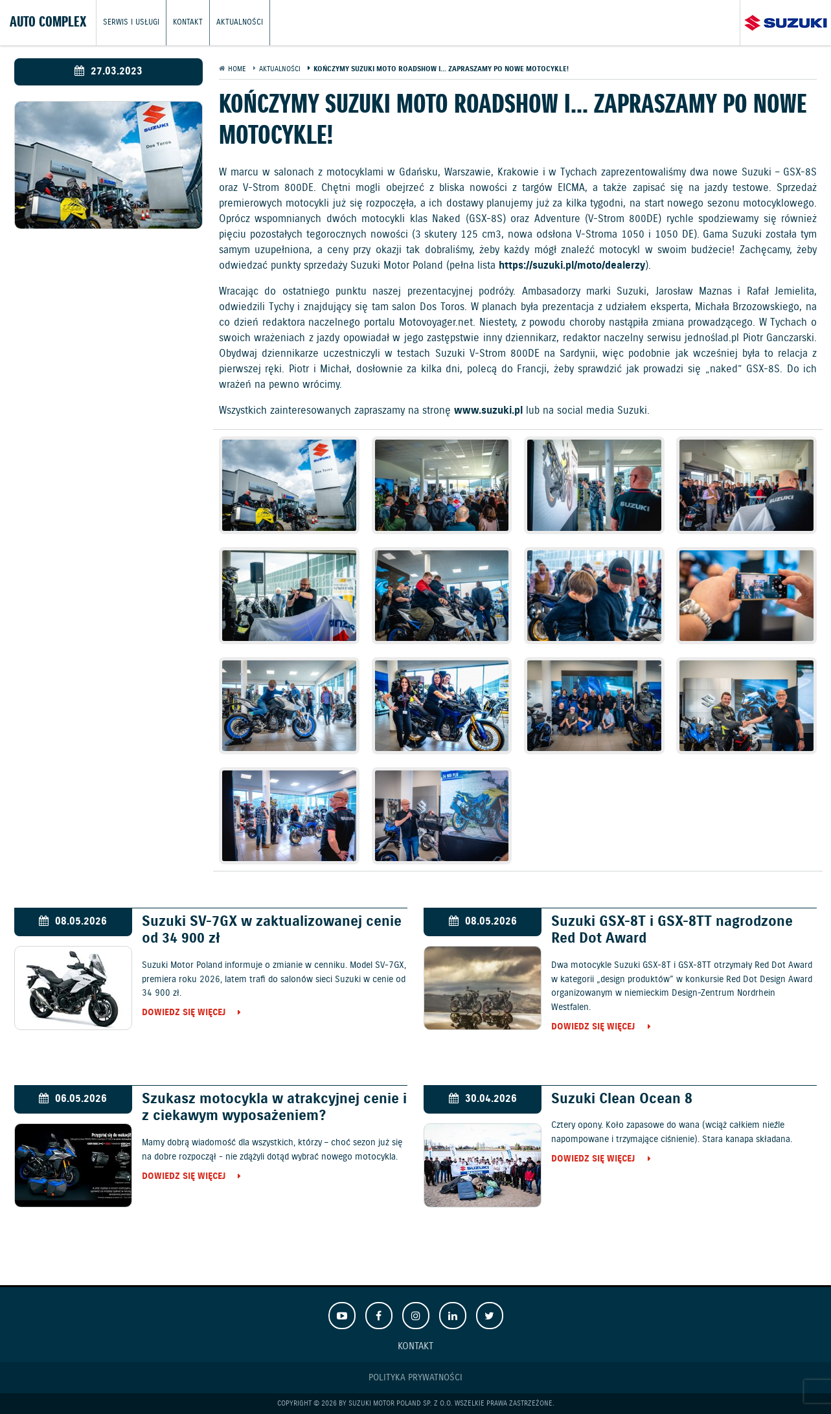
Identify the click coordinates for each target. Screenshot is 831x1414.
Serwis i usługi (131, 22)
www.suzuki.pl (488, 411)
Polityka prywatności (415, 1378)
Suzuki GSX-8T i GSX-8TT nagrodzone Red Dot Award (672, 930)
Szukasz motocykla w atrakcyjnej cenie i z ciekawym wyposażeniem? (274, 1108)
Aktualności (239, 22)
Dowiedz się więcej (183, 1013)
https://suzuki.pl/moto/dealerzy (572, 266)
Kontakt (188, 22)
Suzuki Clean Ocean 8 (621, 1099)
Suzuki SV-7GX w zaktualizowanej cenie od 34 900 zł (272, 930)
